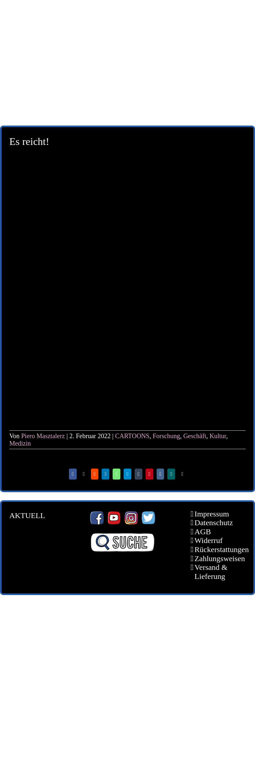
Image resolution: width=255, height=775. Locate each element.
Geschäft (194, 435)
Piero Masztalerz (43, 435)
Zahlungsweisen (215, 558)
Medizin (20, 443)
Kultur (217, 435)
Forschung (166, 435)
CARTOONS (132, 435)
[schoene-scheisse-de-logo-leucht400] (127, 10)
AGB (202, 531)
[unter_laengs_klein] (127, 86)
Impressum (211, 514)
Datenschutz (213, 522)
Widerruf (208, 540)
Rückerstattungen (215, 549)
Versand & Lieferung (210, 572)
